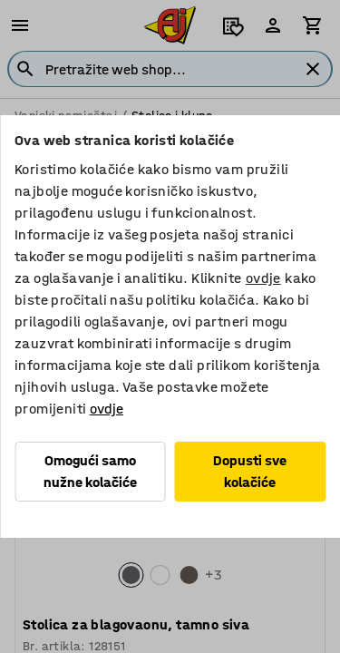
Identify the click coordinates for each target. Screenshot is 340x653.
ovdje (263, 278)
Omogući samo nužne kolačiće (90, 471)
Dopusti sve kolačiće (250, 471)
